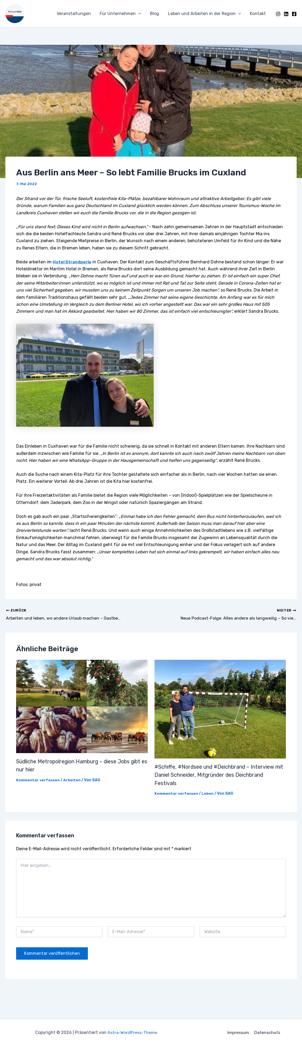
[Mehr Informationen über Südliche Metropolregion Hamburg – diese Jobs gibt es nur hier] (82, 706)
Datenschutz (267, 1032)
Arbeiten (73, 779)
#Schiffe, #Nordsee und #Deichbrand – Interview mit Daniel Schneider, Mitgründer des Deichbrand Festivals (219, 774)
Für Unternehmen (121, 13)
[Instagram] (278, 14)
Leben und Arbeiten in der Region (205, 13)
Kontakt (258, 13)
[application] (139, 13)
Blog (155, 13)
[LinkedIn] (286, 14)
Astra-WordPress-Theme (132, 1032)
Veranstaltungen (75, 13)
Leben (209, 792)
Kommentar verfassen (38, 779)
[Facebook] (294, 14)
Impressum (239, 1032)
